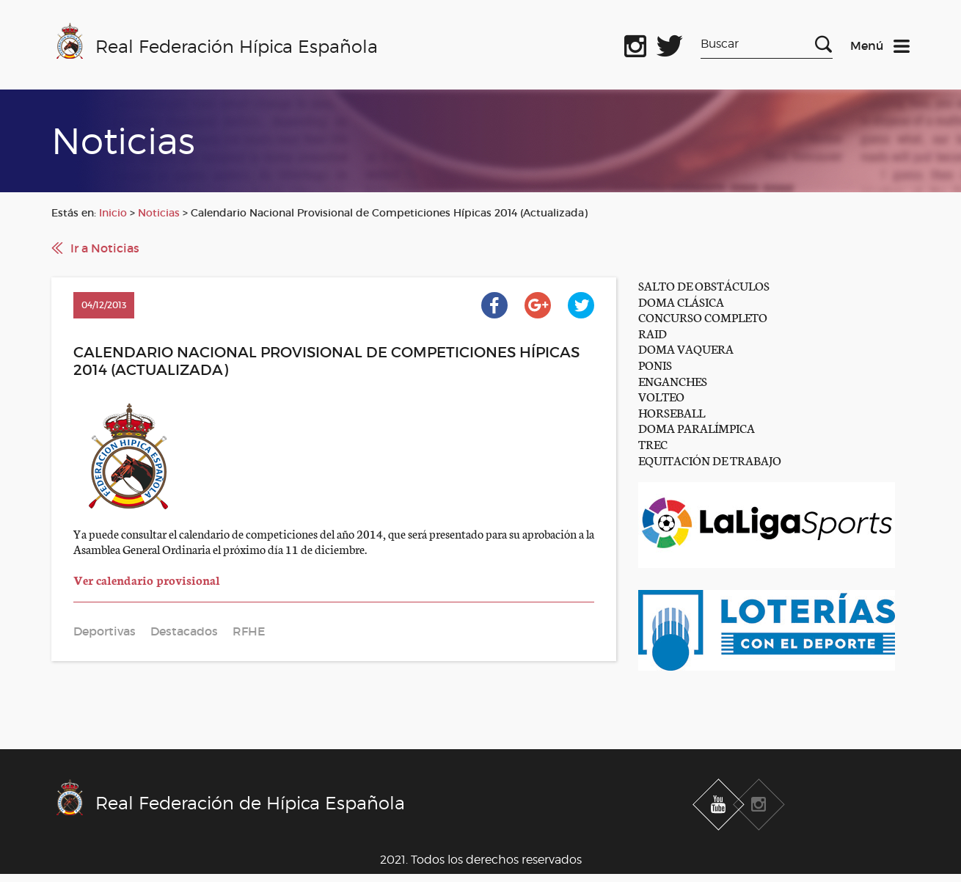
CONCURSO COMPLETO (702, 316)
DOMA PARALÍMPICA (696, 427)
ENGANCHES (672, 380)
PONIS (655, 364)
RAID (652, 332)
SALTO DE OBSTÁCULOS (704, 285)
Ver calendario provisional (146, 579)
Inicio (113, 212)
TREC (653, 443)
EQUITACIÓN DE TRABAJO (709, 459)
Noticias (159, 212)
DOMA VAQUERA (686, 348)
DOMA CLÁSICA (681, 301)
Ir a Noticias (104, 248)
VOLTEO (661, 395)
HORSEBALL (671, 412)
